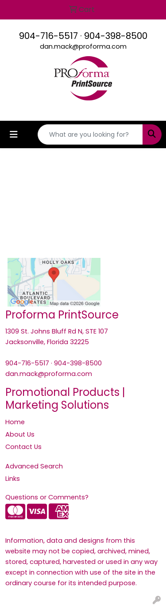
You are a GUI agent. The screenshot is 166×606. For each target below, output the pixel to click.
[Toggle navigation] (13, 134)
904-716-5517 (48, 36)
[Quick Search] (90, 134)
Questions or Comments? (47, 497)
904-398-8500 (115, 36)
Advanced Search (34, 466)
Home (15, 422)
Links (12, 478)
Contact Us (23, 446)
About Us (20, 434)
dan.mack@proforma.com (83, 46)
